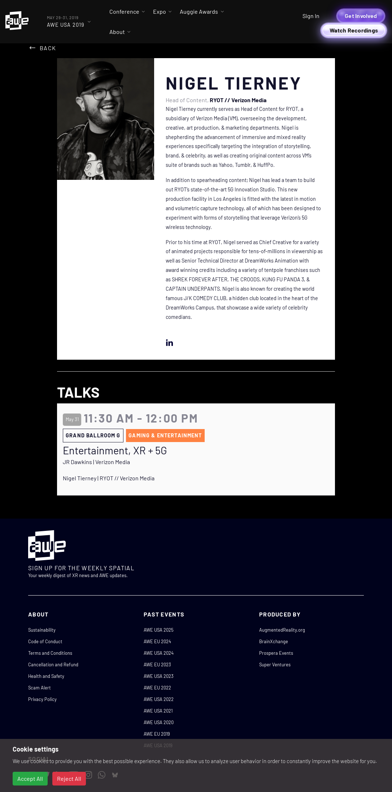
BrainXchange (273, 641)
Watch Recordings (354, 30)
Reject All (69, 778)
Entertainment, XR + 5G (115, 450)
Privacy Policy (42, 699)
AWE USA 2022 (159, 699)
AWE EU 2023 (157, 664)
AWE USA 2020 (159, 722)
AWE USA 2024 (159, 653)
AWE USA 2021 (158, 711)
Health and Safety (46, 676)
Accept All (30, 778)
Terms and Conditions (50, 653)
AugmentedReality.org (282, 630)
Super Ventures (275, 664)
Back (48, 47)
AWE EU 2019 (157, 734)
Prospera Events (276, 653)
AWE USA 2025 (159, 630)
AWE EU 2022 (157, 688)
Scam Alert (39, 688)
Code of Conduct (45, 641)
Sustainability (42, 630)
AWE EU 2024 (157, 641)
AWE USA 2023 (159, 676)
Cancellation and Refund (53, 664)
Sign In (310, 15)
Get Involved (361, 15)
